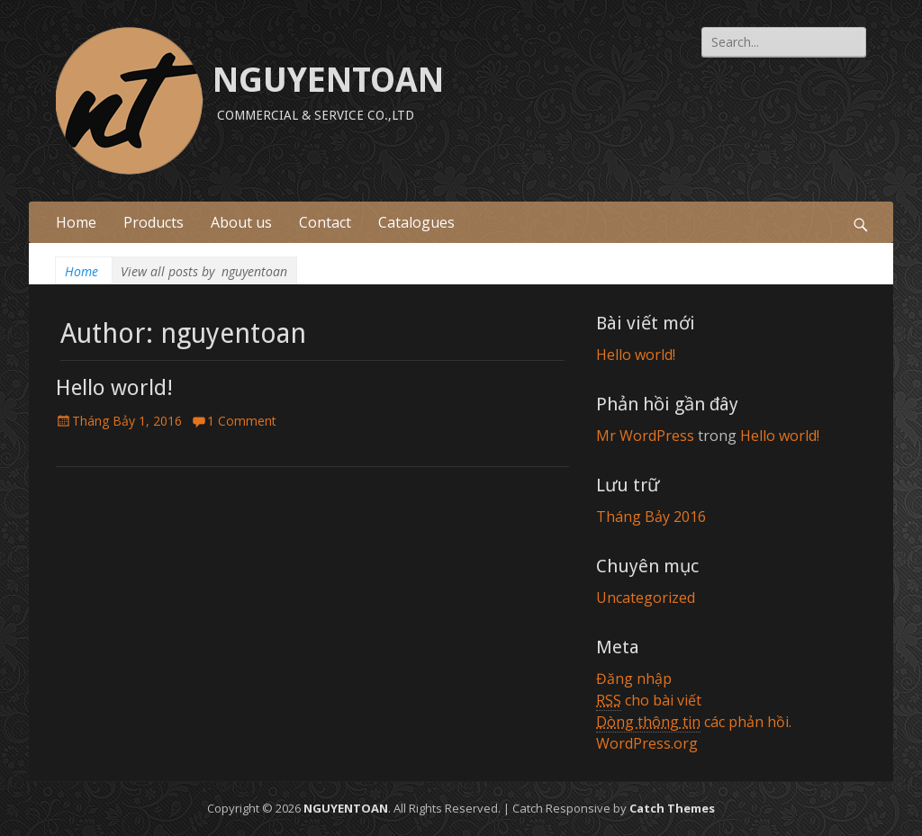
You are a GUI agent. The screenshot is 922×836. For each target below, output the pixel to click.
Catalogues (416, 222)
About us (241, 222)
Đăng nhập (634, 678)
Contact (325, 222)
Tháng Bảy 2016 (651, 516)
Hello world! (114, 387)
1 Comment (241, 420)
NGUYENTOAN (328, 80)
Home (76, 222)
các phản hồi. (693, 722)
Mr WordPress (645, 435)
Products (153, 222)
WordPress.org (647, 743)
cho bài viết (648, 700)
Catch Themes (672, 808)
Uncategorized (645, 597)
